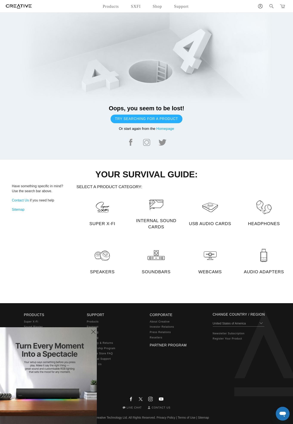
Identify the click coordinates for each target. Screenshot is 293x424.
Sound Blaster (33, 326)
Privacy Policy (166, 417)
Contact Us (20, 200)
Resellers (156, 337)
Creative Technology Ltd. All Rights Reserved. (125, 417)
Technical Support (99, 358)
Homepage (165, 129)
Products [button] (111, 6)
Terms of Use (186, 417)
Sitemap (18, 209)
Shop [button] (157, 6)
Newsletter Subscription (229, 333)
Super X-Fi (31, 321)
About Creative (160, 321)
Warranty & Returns (100, 342)
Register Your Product (227, 338)
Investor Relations (162, 326)
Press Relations (160, 332)
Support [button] (181, 6)
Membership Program (101, 348)
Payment (93, 326)
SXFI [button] (135, 6)
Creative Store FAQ (100, 353)
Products (93, 321)
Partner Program (168, 345)
